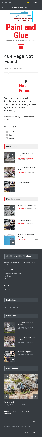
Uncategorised (8, 405)
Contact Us (34, 432)
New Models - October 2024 (27, 206)
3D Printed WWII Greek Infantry (20, 8)
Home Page (13, 132)
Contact (11, 138)
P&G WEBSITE (22, 239)
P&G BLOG (21, 158)
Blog (10, 135)
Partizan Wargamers (25, 182)
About (6, 411)
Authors (26, 432)
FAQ (27, 411)
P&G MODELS (29, 158)
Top (33, 421)
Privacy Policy (17, 411)
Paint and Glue (21, 27)
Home (6, 68)
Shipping (7, 414)
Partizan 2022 (9, 402)
